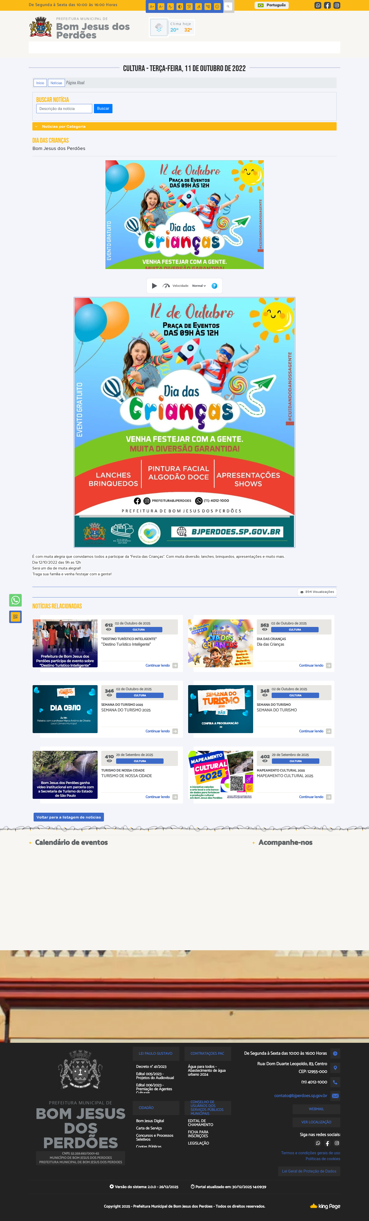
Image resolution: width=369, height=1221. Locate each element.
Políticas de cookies (323, 1158)
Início (40, 82)
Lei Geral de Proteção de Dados (309, 1171)
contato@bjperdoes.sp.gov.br (300, 1096)
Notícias (56, 82)
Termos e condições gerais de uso (310, 1153)
